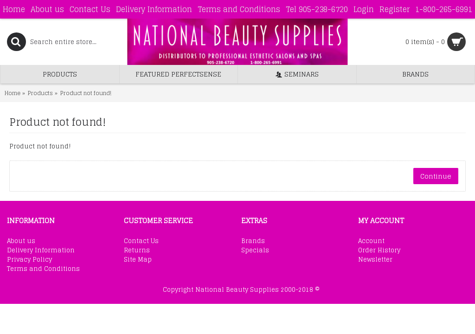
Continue (435, 176)
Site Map (138, 260)
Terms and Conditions (43, 269)
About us (21, 241)
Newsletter (375, 260)
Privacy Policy (29, 260)
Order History (379, 250)
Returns (137, 250)
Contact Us (141, 241)
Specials (255, 250)
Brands (253, 241)
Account (371, 241)
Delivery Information (41, 250)
